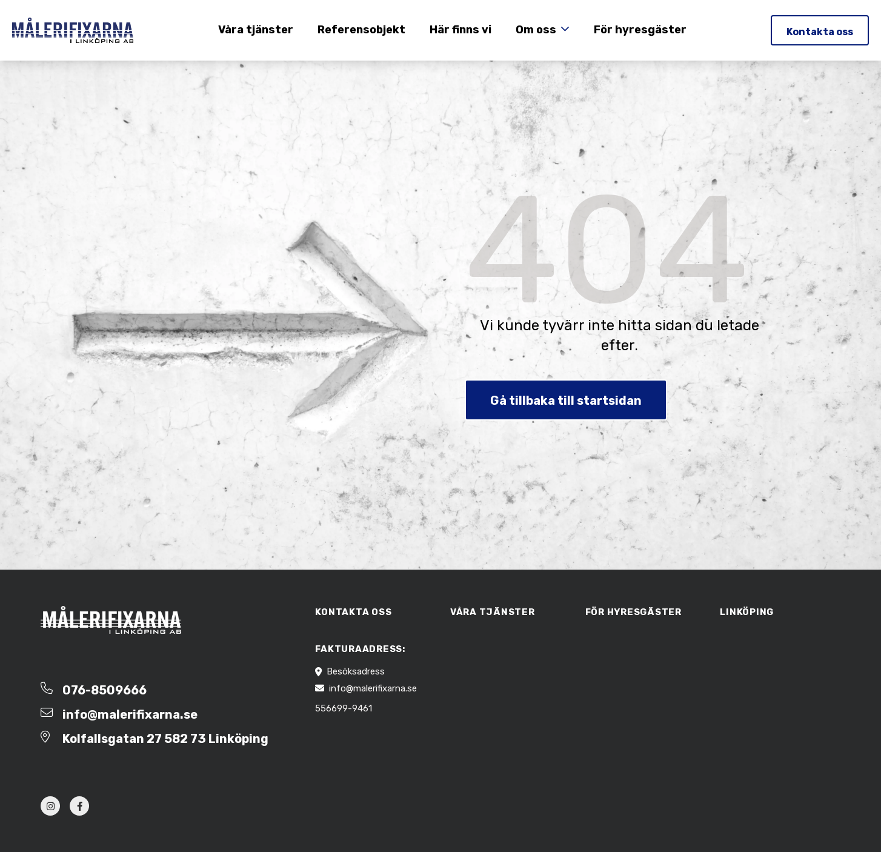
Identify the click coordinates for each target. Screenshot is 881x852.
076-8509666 (104, 690)
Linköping (747, 612)
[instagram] (50, 806)
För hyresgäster (640, 29)
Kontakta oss (819, 32)
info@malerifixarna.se (130, 714)
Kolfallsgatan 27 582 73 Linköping (165, 738)
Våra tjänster (255, 29)
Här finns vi (460, 29)
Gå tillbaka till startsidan (566, 400)
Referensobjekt (361, 29)
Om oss (536, 29)
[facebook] (79, 806)
